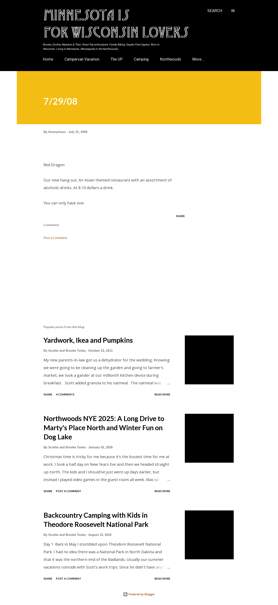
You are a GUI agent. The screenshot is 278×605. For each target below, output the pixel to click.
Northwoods (170, 59)
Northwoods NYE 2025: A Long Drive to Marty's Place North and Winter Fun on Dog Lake (104, 427)
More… (198, 59)
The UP (117, 59)
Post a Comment (55, 238)
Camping (141, 59)
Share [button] (180, 216)
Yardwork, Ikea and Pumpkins (88, 340)
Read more (162, 394)
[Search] (214, 10)
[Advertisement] (108, 277)
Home (48, 59)
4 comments (65, 394)
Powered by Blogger (139, 594)
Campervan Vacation (82, 59)
